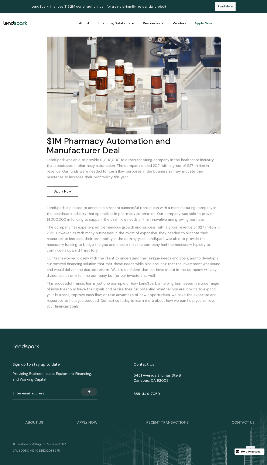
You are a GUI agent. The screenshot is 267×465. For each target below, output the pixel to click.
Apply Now (62, 192)
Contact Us (243, 424)
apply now (87, 424)
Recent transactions (167, 424)
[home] (15, 23)
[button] (116, 23)
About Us (34, 424)
